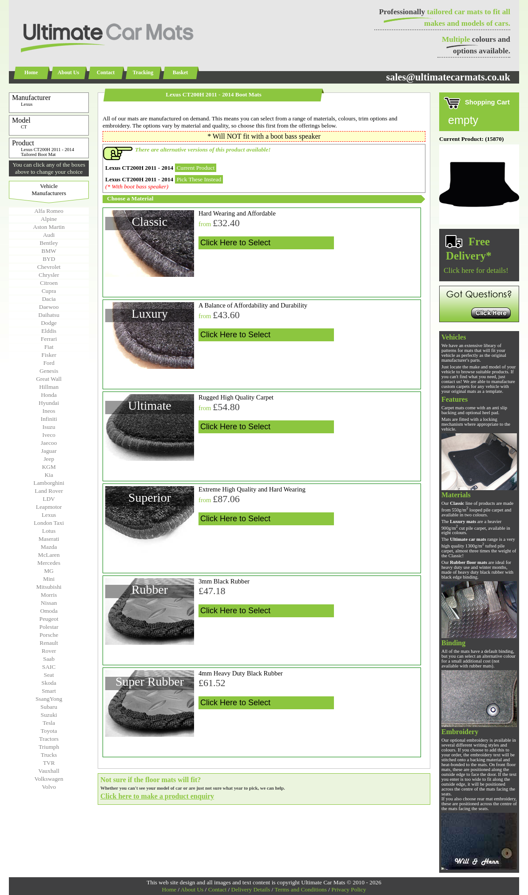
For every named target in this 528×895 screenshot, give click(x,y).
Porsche (49, 634)
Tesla (49, 722)
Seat (49, 674)
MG (48, 570)
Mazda (49, 546)
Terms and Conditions (300, 889)
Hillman (49, 387)
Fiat (49, 347)
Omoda (48, 610)
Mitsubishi (48, 586)
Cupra (49, 291)
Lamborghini (48, 482)
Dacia (49, 299)
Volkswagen (49, 778)
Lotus (49, 530)
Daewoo (49, 307)
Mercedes (48, 562)
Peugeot (49, 618)
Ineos (49, 411)
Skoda (48, 682)
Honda (49, 395)
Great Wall (49, 379)
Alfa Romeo (49, 211)
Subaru (48, 706)
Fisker (48, 355)
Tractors (49, 738)
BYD (49, 259)
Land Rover (49, 490)
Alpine (49, 219)
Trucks (49, 754)
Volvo (49, 786)
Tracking (143, 72)
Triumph (49, 746)
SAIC (49, 666)
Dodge (49, 323)
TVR (49, 762)
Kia (48, 474)
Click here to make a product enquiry (157, 796)
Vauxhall (48, 770)
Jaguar (49, 451)
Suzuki (48, 714)
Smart (49, 690)
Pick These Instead (199, 179)
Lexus (49, 514)
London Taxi (49, 522)
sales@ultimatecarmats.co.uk (448, 77)
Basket (180, 72)
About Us (68, 72)
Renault (49, 642)
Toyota (49, 730)
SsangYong (49, 698)
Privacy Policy (348, 889)
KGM (49, 466)
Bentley (49, 243)
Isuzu (49, 427)
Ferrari (49, 339)
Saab (49, 658)
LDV (49, 498)
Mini (49, 578)
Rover (49, 650)
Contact (106, 72)
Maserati (49, 538)
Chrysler (49, 275)
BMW (48, 251)
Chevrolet (49, 267)
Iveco (49, 435)
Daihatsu (48, 315)
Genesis (49, 371)
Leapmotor (49, 506)
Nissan (49, 602)
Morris (49, 594)
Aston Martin (48, 227)
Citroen (49, 283)
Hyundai (49, 403)
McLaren (49, 554)
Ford (48, 363)
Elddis (48, 331)
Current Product (196, 167)
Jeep (49, 458)
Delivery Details (250, 889)
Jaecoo (49, 443)
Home (31, 72)
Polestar (49, 626)
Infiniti (48, 419)
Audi (49, 235)
